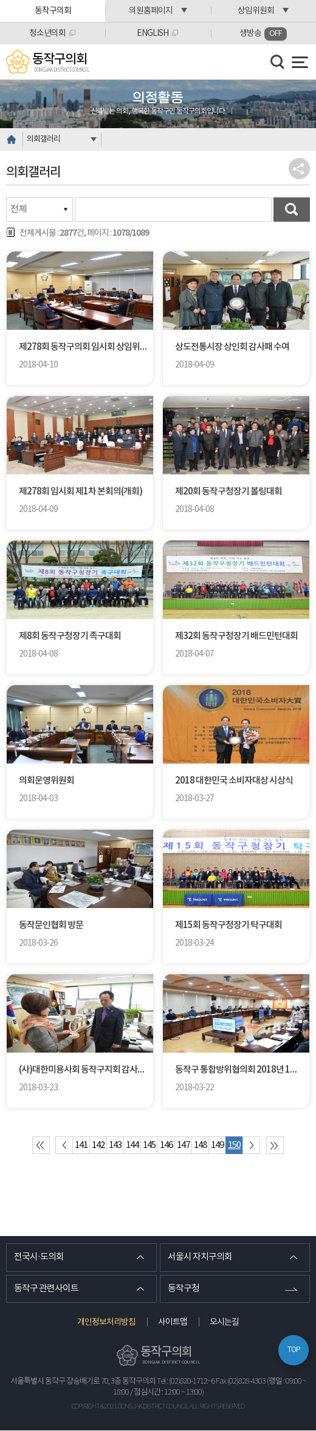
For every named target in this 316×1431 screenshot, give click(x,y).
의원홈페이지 (151, 11)
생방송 (263, 34)
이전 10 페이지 (64, 1145)
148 (200, 1145)
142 (98, 1145)
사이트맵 (172, 1323)
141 (81, 1145)
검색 (291, 209)
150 (234, 1145)
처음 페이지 (41, 1145)
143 (115, 1145)
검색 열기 (278, 62)
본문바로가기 (0, 0)
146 (166, 1145)
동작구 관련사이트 (46, 1289)
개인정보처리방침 (106, 1323)
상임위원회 (256, 11)
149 (217, 1145)
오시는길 (224, 1323)
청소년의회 (47, 33)
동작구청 (183, 1289)
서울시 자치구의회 (200, 1257)
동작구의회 (53, 11)
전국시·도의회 (39, 1257)
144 (132, 1145)
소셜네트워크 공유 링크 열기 (299, 168)
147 (183, 1145)
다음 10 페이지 (251, 1145)
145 (149, 1145)
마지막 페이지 (275, 1145)
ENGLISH (152, 33)
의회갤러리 (43, 139)
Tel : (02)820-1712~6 (186, 1382)
